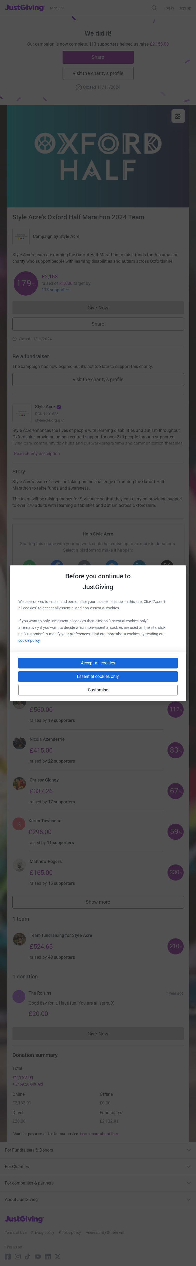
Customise (98, 689)
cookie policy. (29, 640)
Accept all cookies (98, 663)
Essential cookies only (98, 676)
